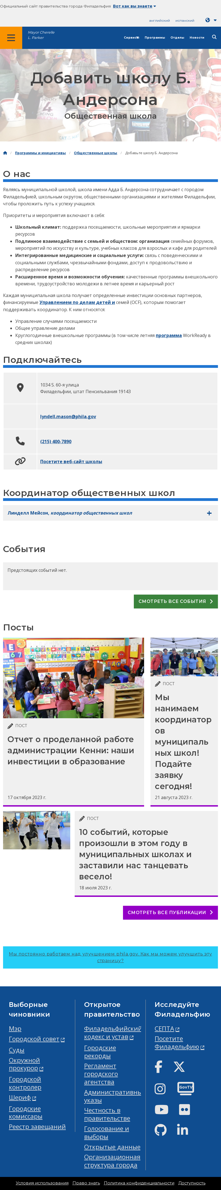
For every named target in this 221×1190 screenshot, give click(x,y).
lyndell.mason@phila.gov (68, 416)
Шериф (20, 1097)
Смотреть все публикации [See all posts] (170, 912)
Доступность (191, 1183)
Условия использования (42, 1183)
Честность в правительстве (107, 1114)
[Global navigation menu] (11, 38)
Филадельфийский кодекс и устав (113, 1032)
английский (159, 20)
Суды (16, 1050)
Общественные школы (95, 153)
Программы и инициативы (40, 153)
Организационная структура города (112, 1160)
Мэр (15, 1028)
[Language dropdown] (212, 20)
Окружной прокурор (24, 1064)
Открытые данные (112, 1146)
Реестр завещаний (37, 1126)
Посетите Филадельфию (177, 1042)
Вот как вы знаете (134, 6)
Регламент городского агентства (101, 1073)
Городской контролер (25, 1083)
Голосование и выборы (106, 1132)
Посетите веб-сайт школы (71, 461)
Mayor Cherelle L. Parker (41, 35)
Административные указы (114, 1096)
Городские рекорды (100, 1051)
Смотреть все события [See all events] (176, 601)
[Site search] (214, 37)
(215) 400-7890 (55, 441)
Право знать (86, 1183)
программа (169, 335)
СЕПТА (164, 1028)
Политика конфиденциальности (139, 1183)
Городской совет (34, 1038)
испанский (184, 20)
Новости (197, 37)
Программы (155, 37)
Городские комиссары (25, 1112)
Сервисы (131, 37)
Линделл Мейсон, (69, 513)
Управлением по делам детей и (77, 302)
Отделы (177, 37)
